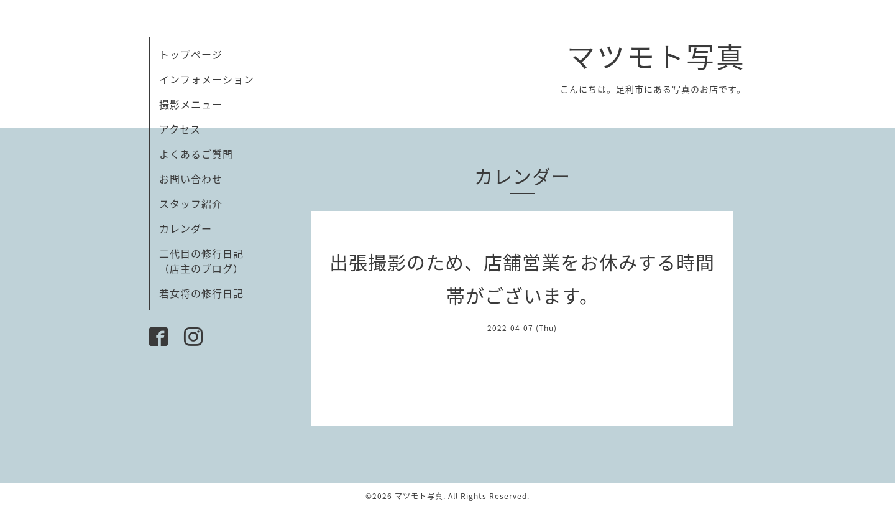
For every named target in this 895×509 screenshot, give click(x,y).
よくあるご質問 (196, 153)
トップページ (191, 54)
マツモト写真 (656, 56)
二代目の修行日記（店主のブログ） (201, 261)
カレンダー (185, 228)
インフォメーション (206, 79)
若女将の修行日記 (201, 293)
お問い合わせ (191, 178)
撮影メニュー (191, 103)
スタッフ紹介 (191, 203)
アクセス (180, 128)
